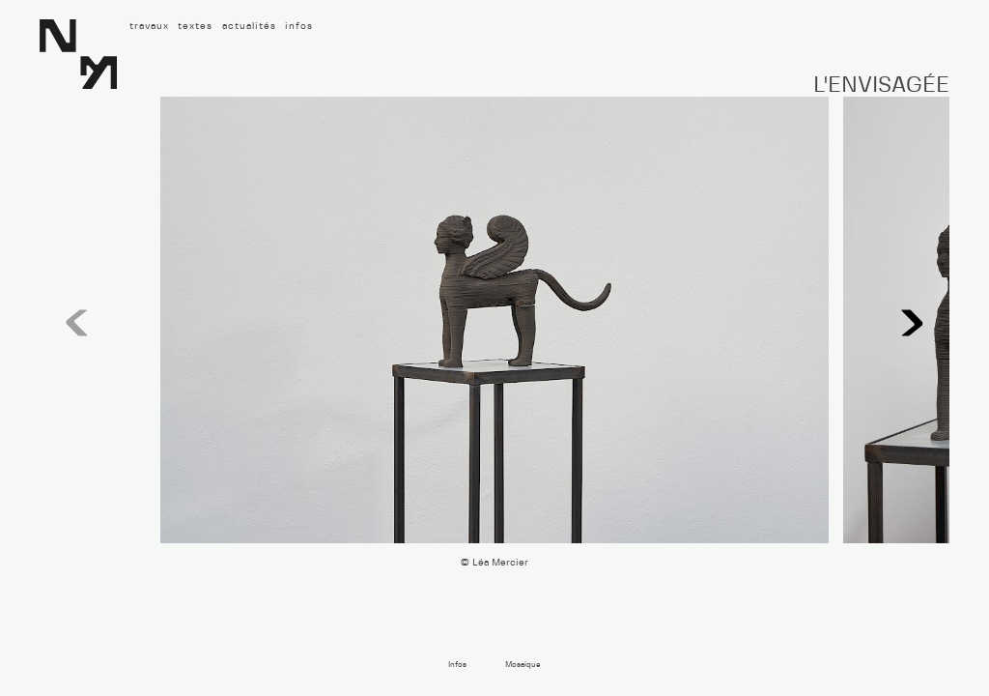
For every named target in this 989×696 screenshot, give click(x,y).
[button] (913, 323)
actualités (249, 26)
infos (299, 26)
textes (195, 26)
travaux (149, 26)
